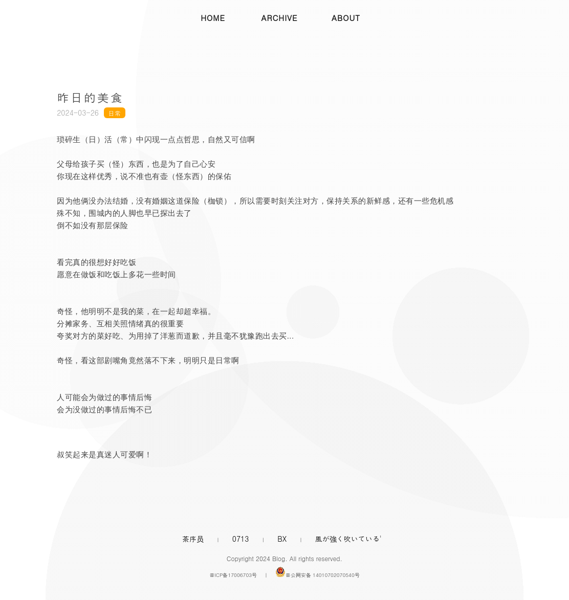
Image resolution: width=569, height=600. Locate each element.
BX (282, 539)
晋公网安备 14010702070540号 (323, 575)
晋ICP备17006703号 (233, 575)
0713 (240, 539)
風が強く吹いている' (348, 539)
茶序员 (193, 539)
